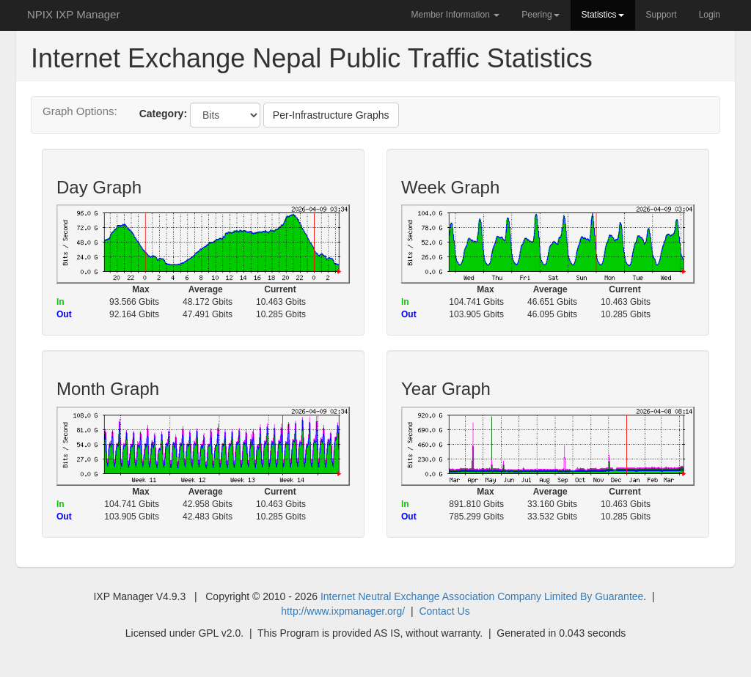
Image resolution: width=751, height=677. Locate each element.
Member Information (455, 15)
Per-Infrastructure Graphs (331, 115)
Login (709, 15)
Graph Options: (80, 111)
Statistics (603, 15)
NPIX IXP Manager (73, 14)
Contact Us (444, 611)
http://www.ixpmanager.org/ (343, 611)
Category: (163, 113)
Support (661, 15)
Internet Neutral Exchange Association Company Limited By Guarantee (481, 596)
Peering (540, 15)
